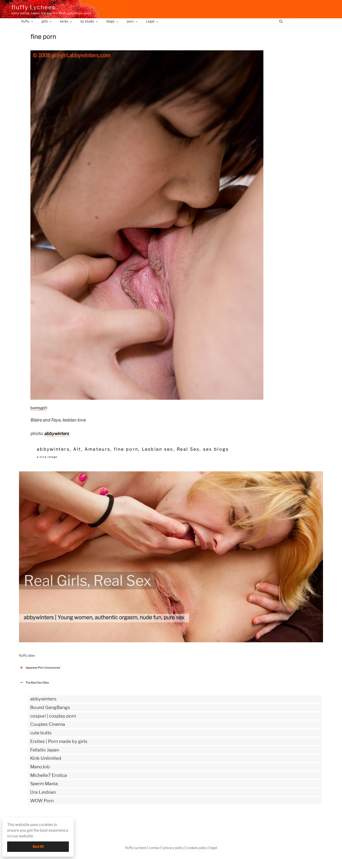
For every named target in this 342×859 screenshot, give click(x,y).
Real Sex (188, 449)
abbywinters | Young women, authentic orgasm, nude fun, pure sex (104, 617)
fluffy (27, 21)
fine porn (126, 449)
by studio (90, 21)
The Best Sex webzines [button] (37, 820)
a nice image (47, 457)
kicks (66, 21)
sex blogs (216, 449)
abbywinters (56, 433)
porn (132, 21)
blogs (112, 21)
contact (155, 848)
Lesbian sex (157, 449)
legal (213, 848)
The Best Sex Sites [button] (34, 682)
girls (47, 21)
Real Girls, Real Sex (87, 580)
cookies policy (197, 848)
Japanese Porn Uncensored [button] (39, 667)
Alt (77, 449)
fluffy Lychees (33, 7)
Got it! (38, 846)
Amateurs (97, 449)
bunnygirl (38, 408)
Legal (152, 21)
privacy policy (173, 848)
